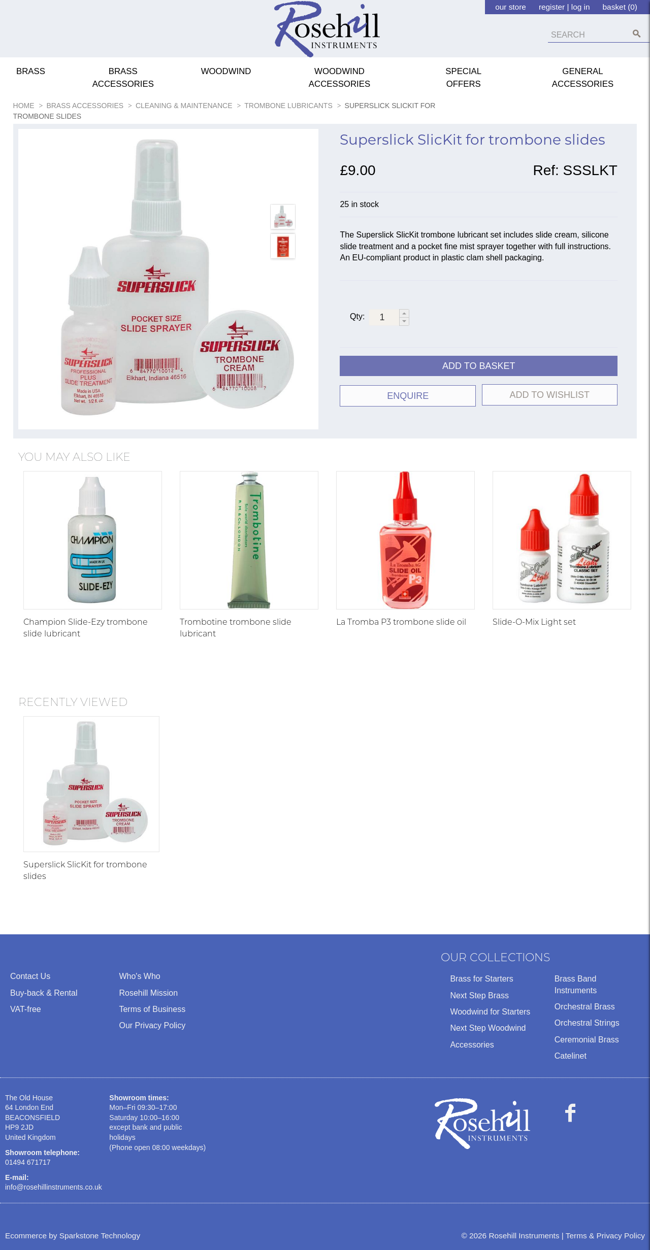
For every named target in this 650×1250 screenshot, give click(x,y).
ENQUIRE (408, 396)
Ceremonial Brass (587, 1039)
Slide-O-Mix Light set (534, 622)
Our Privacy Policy (152, 1025)
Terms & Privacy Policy (605, 1235)
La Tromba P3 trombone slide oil (401, 622)
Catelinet (571, 1056)
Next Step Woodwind (488, 1028)
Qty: (357, 316)
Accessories (472, 1044)
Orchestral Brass (585, 1006)
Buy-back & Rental (44, 993)
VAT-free (25, 1009)
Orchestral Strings (587, 1023)
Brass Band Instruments (576, 984)
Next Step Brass (479, 995)
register (552, 7)
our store (510, 7)
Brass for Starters (481, 978)
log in (580, 7)
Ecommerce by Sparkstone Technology (72, 1235)
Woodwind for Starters (490, 1011)
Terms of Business (152, 1009)
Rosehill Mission (148, 993)
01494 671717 (28, 1162)
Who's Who (139, 976)
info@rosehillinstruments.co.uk (53, 1187)
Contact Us (30, 976)
